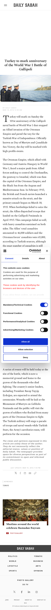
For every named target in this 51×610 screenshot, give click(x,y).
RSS (25, 603)
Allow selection (25, 349)
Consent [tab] (9, 258)
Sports (13, 571)
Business (38, 561)
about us (28, 600)
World (12, 561)
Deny (25, 357)
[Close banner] (47, 251)
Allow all (25, 341)
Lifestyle (13, 566)
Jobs (7, 600)
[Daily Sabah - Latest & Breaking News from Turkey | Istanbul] (25, 5)
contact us (41, 600)
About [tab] (42, 258)
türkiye (6, 485)
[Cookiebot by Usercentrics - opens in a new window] (30, 251)
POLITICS (12, 556)
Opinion (38, 571)
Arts (38, 566)
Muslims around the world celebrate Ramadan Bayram (23, 526)
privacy (17, 600)
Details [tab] (25, 258)
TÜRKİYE (38, 556)
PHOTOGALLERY (16, 533)
